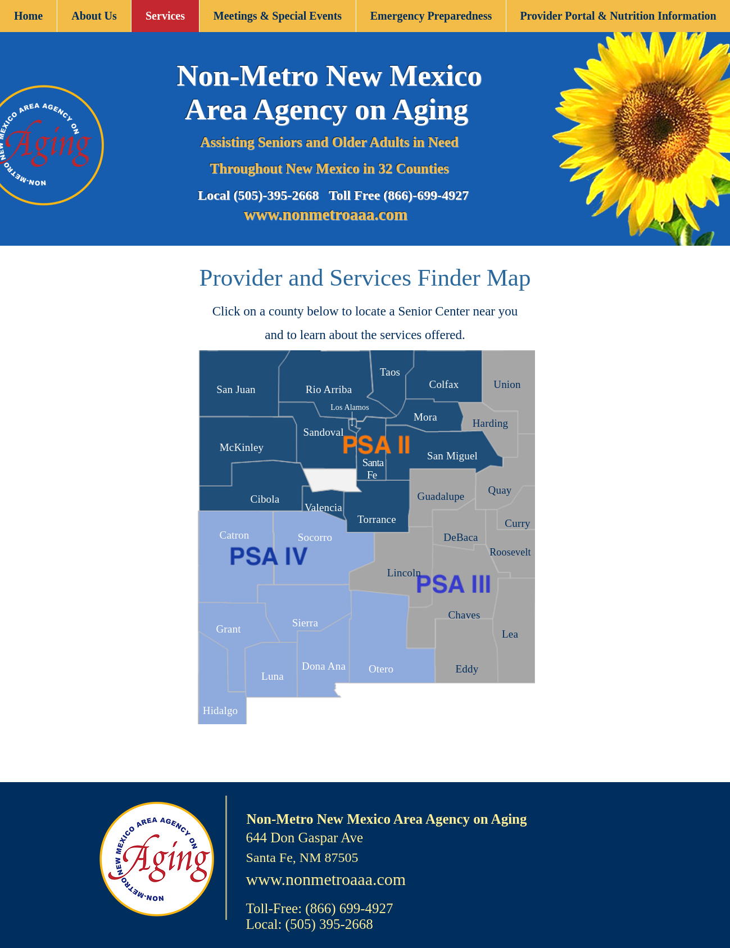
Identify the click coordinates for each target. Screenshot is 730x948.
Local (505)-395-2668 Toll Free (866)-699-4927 (333, 195)
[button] (94, 16)
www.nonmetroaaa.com (327, 214)
